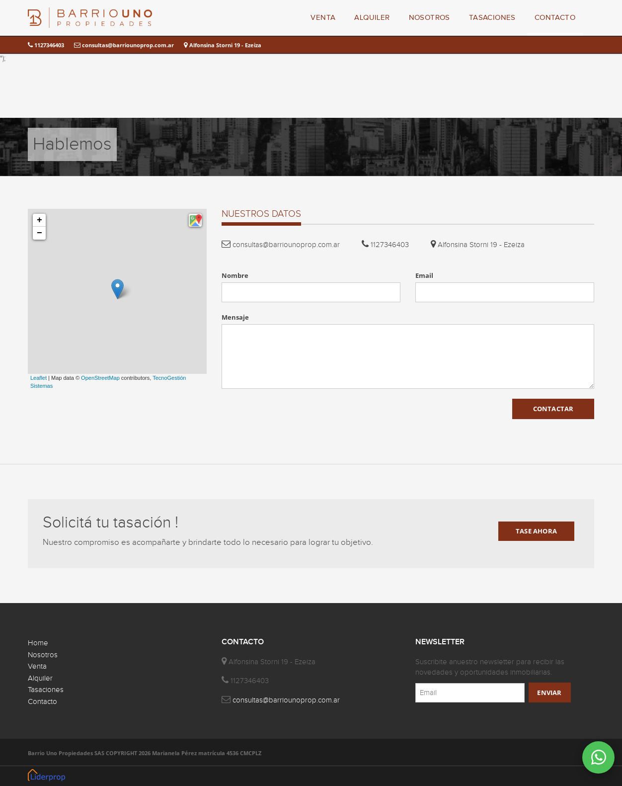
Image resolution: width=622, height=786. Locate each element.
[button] (195, 220)
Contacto (42, 702)
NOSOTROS (429, 17)
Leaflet (38, 378)
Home (38, 643)
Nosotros (43, 655)
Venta (37, 666)
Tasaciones (46, 690)
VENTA (323, 17)
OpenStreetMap (100, 378)
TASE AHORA (536, 530)
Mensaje (235, 317)
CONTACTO (555, 17)
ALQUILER (371, 17)
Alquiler (40, 678)
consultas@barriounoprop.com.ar (124, 45)
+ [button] (39, 220)
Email (424, 275)
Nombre (235, 275)
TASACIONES (492, 17)
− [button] (39, 233)
